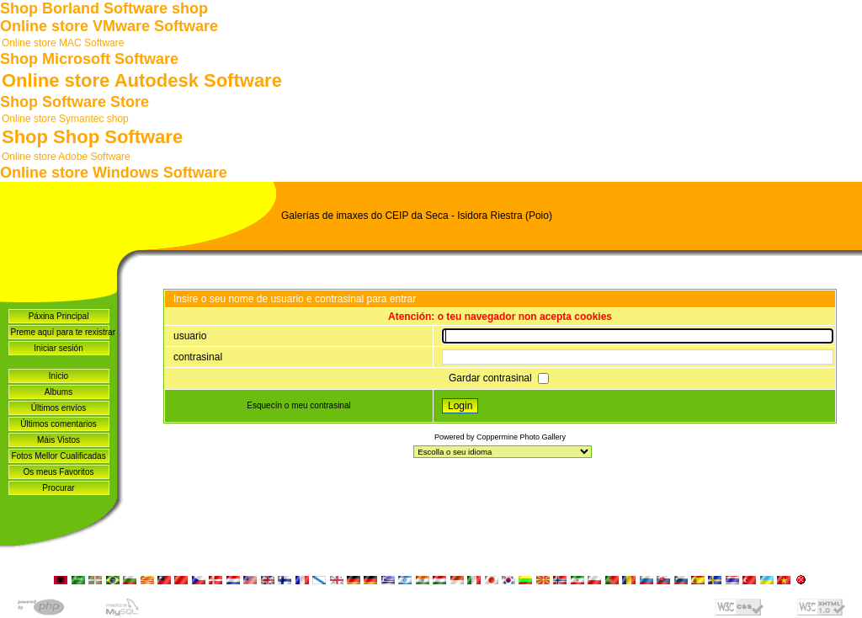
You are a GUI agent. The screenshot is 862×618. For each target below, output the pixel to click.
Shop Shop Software (92, 136)
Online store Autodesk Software (142, 80)
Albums (58, 392)
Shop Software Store (74, 101)
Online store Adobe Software (66, 156)
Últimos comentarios (58, 424)
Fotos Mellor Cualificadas (58, 456)
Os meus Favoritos (59, 472)
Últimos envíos (59, 408)
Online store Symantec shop (65, 119)
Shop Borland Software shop (104, 8)
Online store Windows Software (113, 172)
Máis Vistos (58, 440)
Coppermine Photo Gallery (521, 437)
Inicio (58, 376)
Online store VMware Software (109, 26)
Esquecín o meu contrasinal (298, 405)
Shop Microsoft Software (89, 59)
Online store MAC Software (63, 43)
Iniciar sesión (58, 348)
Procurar (58, 488)
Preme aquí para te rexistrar (60, 332)
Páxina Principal (59, 316)
